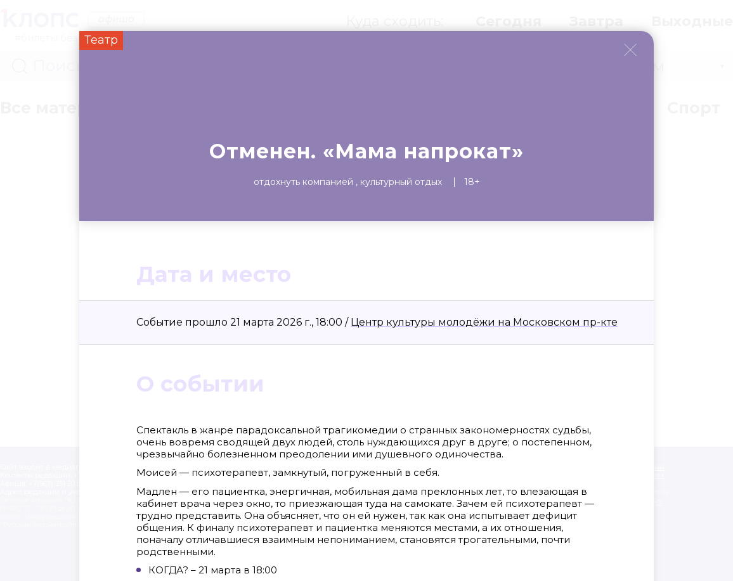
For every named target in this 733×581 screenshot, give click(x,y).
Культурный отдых (401, 182)
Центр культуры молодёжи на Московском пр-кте (484, 322)
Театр (101, 40)
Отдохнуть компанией (303, 182)
